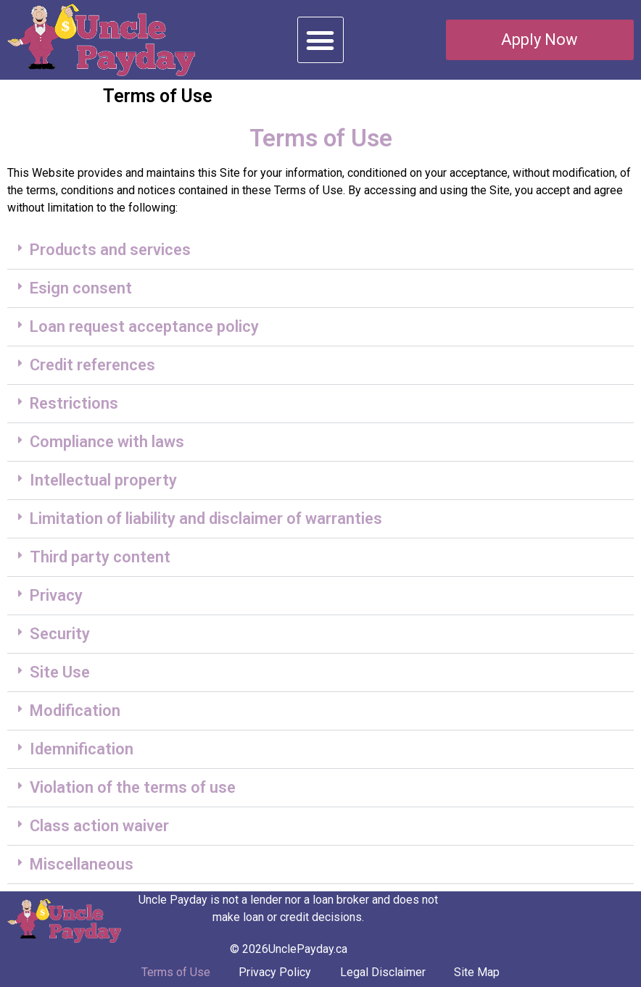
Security (60, 634)
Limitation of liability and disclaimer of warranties (206, 518)
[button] (320, 40)
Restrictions (74, 403)
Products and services (110, 250)
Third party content (100, 557)
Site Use (60, 672)
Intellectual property (103, 480)
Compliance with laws (107, 442)
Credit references (92, 365)
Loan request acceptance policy (144, 326)
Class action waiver (99, 826)
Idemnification (81, 749)
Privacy (56, 595)
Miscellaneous (81, 864)
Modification (75, 710)
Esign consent (81, 288)
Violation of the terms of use (133, 787)
